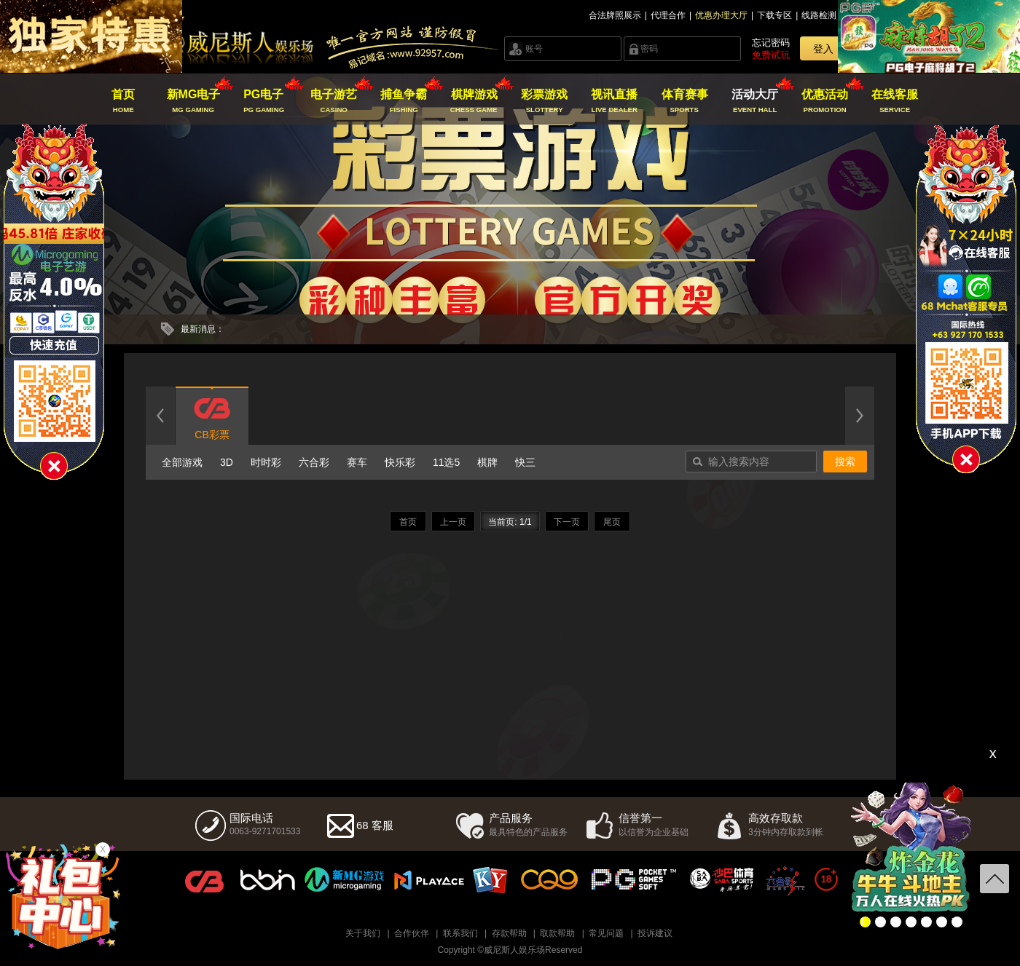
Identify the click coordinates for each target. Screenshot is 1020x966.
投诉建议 (655, 933)
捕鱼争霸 (404, 101)
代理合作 (668, 15)
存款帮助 (509, 933)
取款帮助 (557, 933)
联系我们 (460, 933)
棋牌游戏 (474, 101)
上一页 (453, 522)
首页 (123, 101)
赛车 (357, 462)
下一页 (567, 522)
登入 (823, 49)
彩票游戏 (544, 101)
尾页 (612, 522)
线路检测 (818, 15)
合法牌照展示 (615, 15)
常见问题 (606, 933)
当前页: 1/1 (509, 522)
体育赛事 (684, 101)
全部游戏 (182, 462)
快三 (525, 462)
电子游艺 (334, 101)
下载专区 (774, 15)
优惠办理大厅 (721, 15)
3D (226, 462)
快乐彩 (400, 462)
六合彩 (314, 462)
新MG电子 (193, 101)
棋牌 (487, 462)
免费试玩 (771, 55)
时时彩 (266, 462)
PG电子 (263, 101)
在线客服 (895, 101)
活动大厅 (754, 101)
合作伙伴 (411, 933)
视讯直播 (614, 101)
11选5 (446, 462)
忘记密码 (771, 42)
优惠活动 (825, 101)
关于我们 (362, 933)
